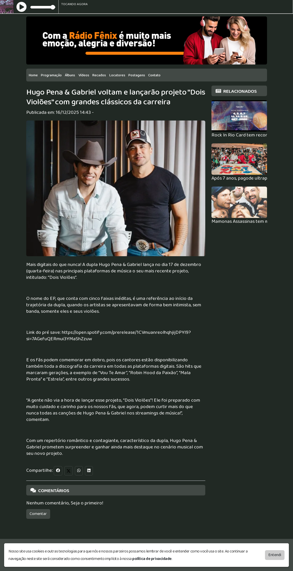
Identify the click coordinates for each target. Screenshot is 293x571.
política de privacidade (152, 558)
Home (33, 75)
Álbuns (70, 75)
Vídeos (83, 75)
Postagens (136, 75)
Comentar (38, 514)
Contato (154, 75)
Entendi (274, 554)
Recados (99, 75)
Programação (51, 75)
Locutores (117, 75)
